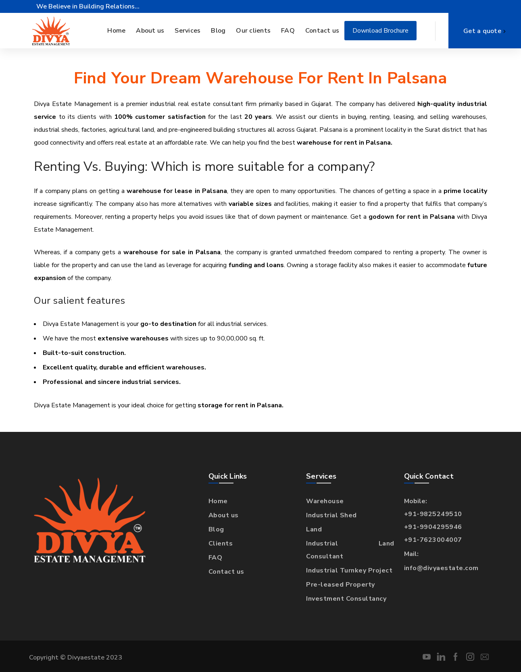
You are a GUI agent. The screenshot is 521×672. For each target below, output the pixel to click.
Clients (220, 543)
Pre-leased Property (340, 584)
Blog (216, 529)
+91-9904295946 (433, 527)
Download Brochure (380, 30)
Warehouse (325, 501)
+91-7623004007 (433, 539)
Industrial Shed (331, 515)
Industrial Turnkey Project (349, 570)
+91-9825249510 (433, 514)
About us (223, 515)
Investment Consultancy (346, 598)
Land (314, 529)
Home (218, 501)
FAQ (215, 557)
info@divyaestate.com (441, 568)
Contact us (226, 571)
